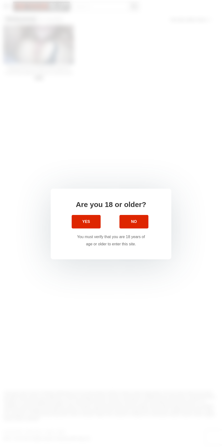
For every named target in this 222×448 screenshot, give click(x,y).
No (134, 222)
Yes (86, 222)
